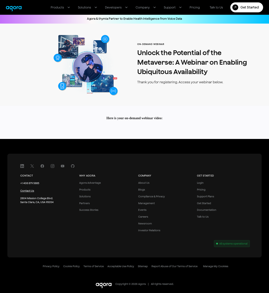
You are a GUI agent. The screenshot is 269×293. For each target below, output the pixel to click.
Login (200, 182)
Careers (143, 216)
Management (146, 203)
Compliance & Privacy (151, 196)
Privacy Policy (51, 266)
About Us (143, 182)
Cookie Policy (71, 266)
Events (142, 209)
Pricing (201, 189)
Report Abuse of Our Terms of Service (174, 266)
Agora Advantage (90, 182)
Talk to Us (203, 216)
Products (84, 189)
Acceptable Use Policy (120, 266)
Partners (84, 203)
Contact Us (27, 190)
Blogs (141, 189)
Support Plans (205, 196)
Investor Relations (149, 230)
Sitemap (143, 266)
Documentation (206, 209)
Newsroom (145, 223)
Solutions (85, 196)
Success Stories (88, 209)
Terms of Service (93, 266)
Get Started (204, 203)
